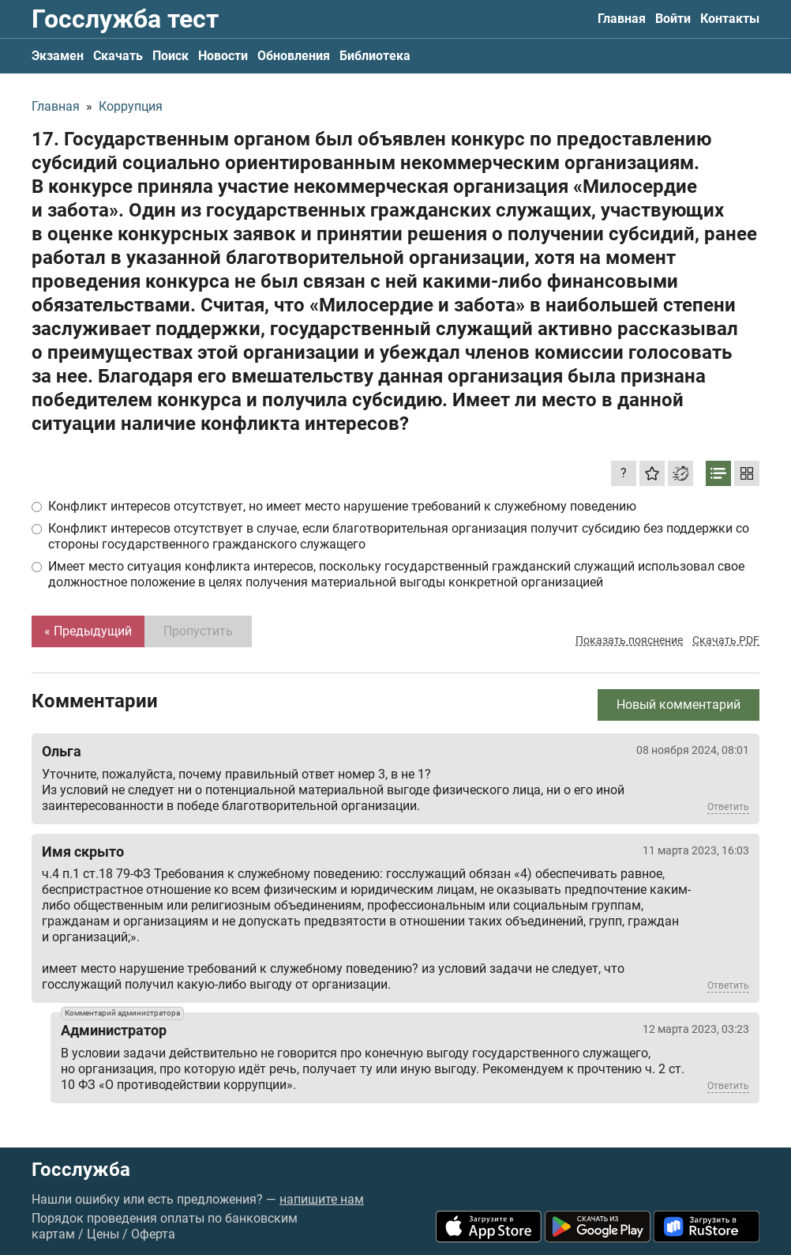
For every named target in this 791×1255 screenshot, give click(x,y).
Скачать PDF (725, 640)
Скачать (118, 55)
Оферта (153, 1234)
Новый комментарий (678, 704)
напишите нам (321, 1199)
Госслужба (81, 1169)
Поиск (170, 55)
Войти (673, 18)
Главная (622, 18)
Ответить (728, 806)
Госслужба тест (125, 19)
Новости (223, 55)
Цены (103, 1234)
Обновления (293, 55)
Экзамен (58, 55)
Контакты (729, 18)
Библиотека (374, 55)
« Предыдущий (88, 631)
